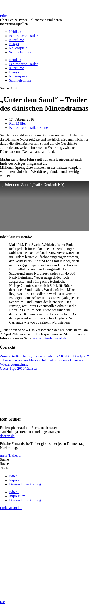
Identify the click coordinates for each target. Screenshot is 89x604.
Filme (43, 127)
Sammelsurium (20, 52)
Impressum (17, 480)
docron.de (7, 436)
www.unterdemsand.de (49, 338)
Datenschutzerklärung (25, 484)
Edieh (4, 16)
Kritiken (15, 32)
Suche (4, 88)
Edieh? (14, 476)
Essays (14, 44)
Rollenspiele (18, 48)
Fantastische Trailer (23, 36)
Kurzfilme (16, 40)
